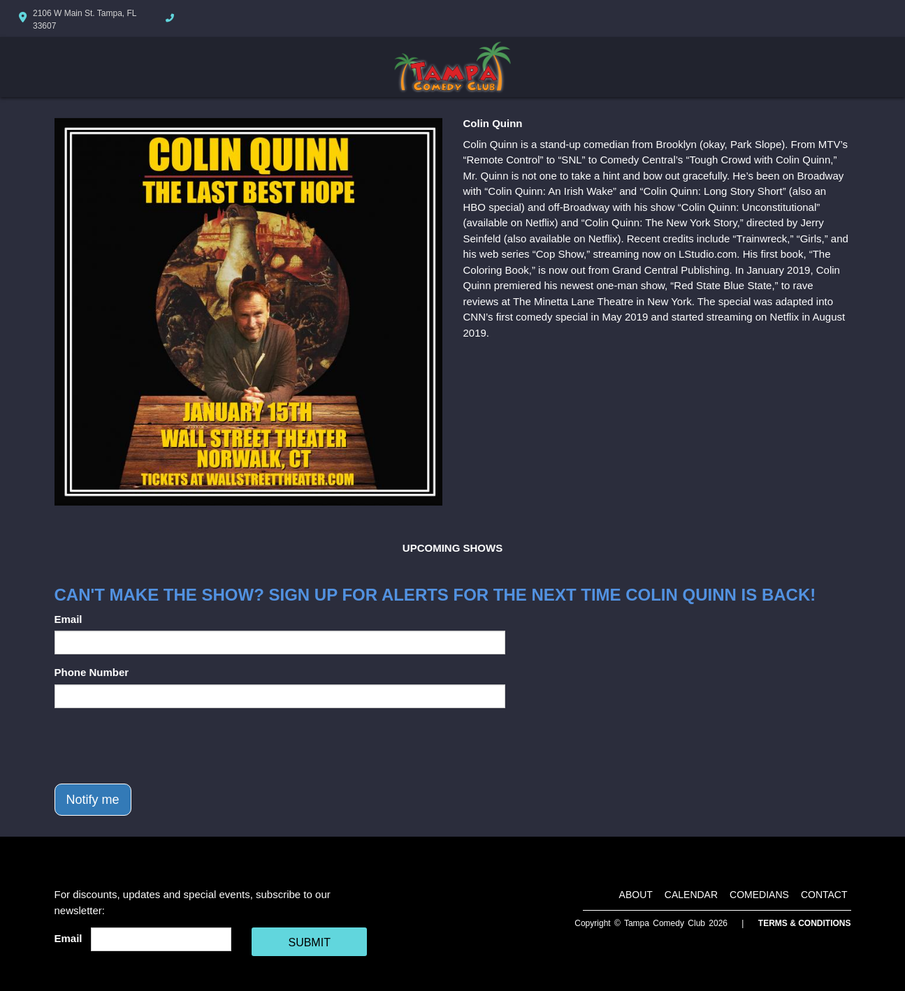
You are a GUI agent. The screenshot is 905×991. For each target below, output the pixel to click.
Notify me (93, 800)
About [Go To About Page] (636, 894)
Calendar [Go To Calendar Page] (691, 894)
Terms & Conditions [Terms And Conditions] (804, 923)
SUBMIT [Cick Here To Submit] (309, 942)
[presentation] (161, 746)
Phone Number (92, 672)
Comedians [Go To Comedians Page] (759, 894)
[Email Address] (161, 939)
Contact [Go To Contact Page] (824, 894)
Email (68, 619)
